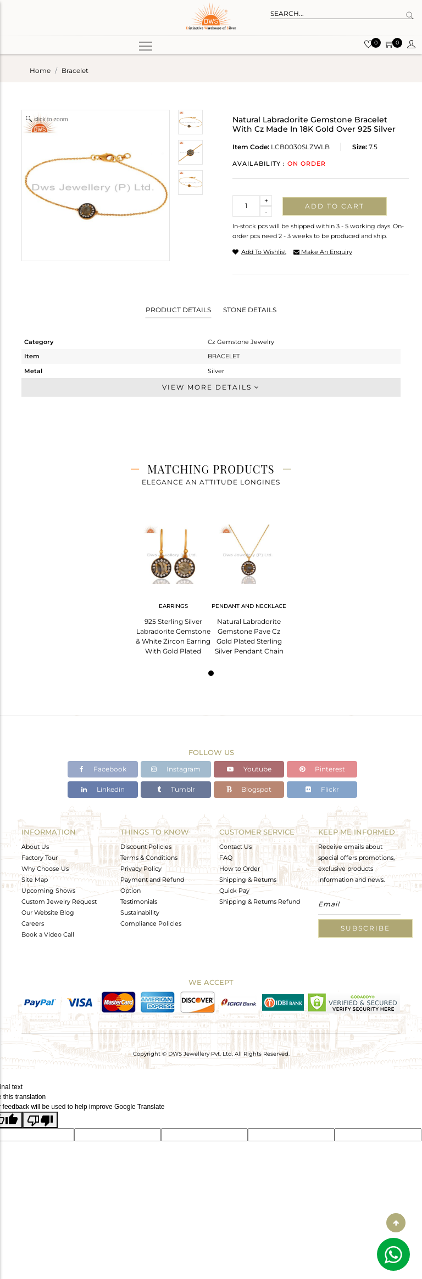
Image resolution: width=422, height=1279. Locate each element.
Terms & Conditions (148, 857)
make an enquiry (322, 252)
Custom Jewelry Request (59, 901)
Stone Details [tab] (249, 310)
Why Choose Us (45, 868)
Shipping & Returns (247, 879)
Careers (32, 923)
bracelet (75, 70)
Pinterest (322, 769)
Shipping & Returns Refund (259, 901)
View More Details (211, 387)
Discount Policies (145, 846)
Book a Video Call (47, 934)
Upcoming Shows (48, 890)
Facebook (103, 769)
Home (40, 70)
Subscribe (365, 928)
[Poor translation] (40, 1120)
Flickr (322, 789)
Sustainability (139, 912)
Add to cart (334, 206)
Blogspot (248, 789)
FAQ (225, 857)
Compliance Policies (150, 923)
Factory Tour (39, 857)
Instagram (176, 769)
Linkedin (103, 789)
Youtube (249, 769)
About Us (35, 846)
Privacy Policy (141, 868)
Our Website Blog (47, 912)
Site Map (34, 879)
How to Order (239, 868)
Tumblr (176, 789)
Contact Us (235, 846)
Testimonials (138, 901)
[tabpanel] (173, 586)
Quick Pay (234, 890)
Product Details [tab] (178, 310)
